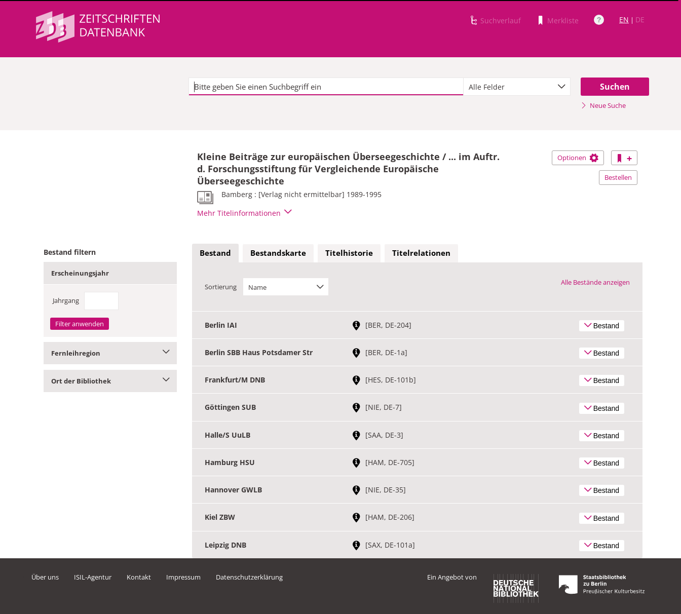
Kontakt (139, 577)
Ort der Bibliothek (110, 381)
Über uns (45, 577)
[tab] (215, 253)
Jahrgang (66, 300)
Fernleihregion (110, 353)
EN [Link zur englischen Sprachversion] (624, 19)
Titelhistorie (349, 253)
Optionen (577, 157)
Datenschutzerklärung (249, 577)
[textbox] (326, 87)
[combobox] (517, 87)
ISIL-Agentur (92, 577)
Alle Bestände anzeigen (595, 282)
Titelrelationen (421, 253)
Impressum (183, 577)
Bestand (215, 253)
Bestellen (618, 177)
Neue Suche (603, 105)
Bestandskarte (278, 253)
